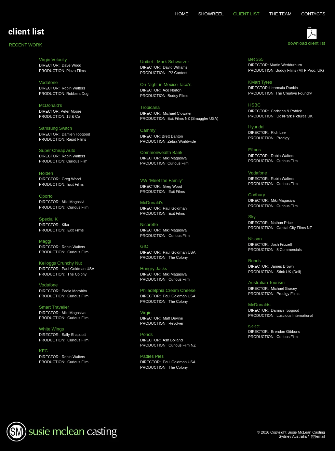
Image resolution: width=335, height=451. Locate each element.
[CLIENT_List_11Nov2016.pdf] (312, 33)
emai (320, 436)
